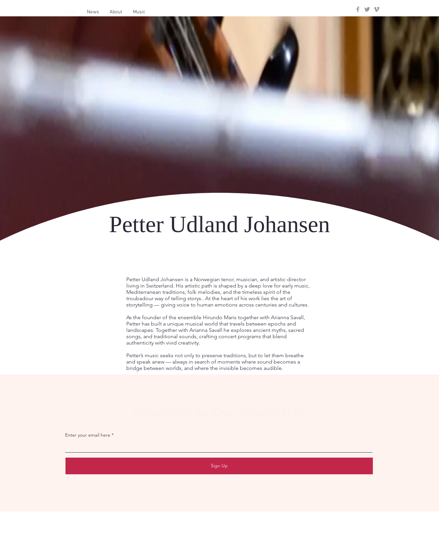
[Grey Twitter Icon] (367, 9)
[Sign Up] (219, 466)
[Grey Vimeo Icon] (376, 9)
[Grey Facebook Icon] (357, 9)
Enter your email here (87, 435)
